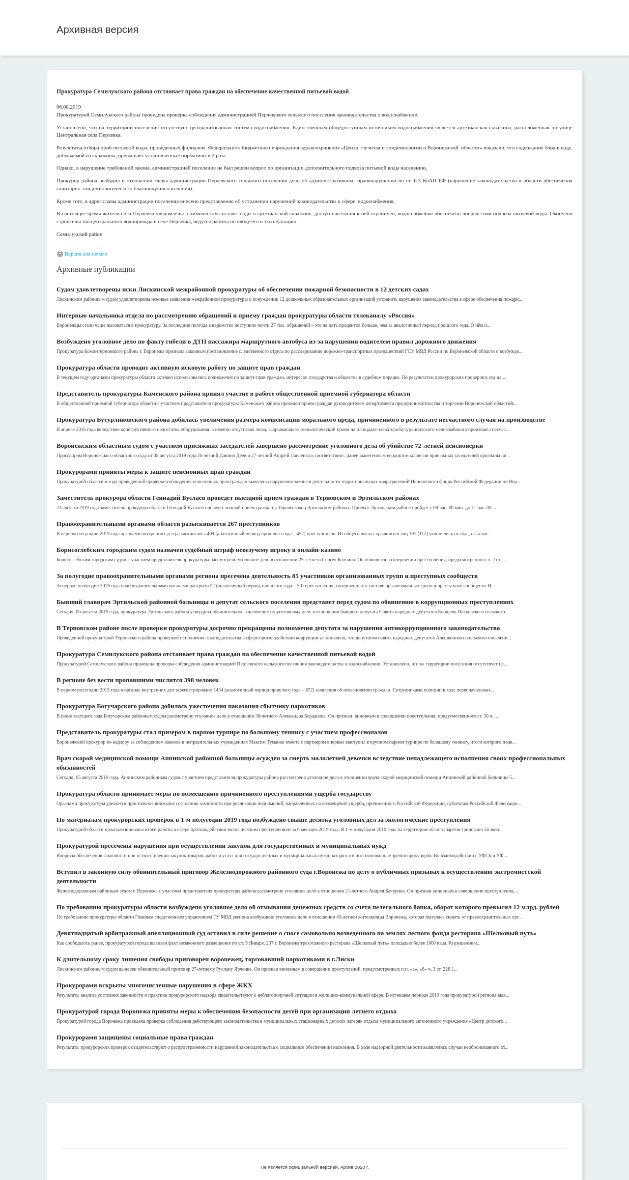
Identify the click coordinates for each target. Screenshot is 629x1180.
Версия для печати (86, 254)
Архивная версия (98, 29)
